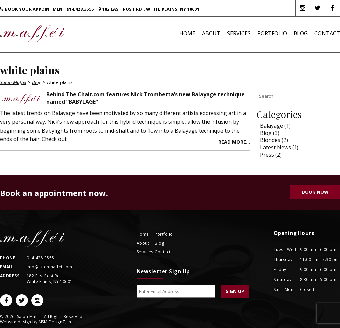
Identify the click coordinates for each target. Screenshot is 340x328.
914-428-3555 (40, 258)
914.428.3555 (80, 9)
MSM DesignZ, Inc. (57, 322)
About (211, 33)
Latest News (275, 147)
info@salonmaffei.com (49, 267)
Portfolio (272, 33)
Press (267, 154)
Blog (301, 33)
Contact (327, 33)
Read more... (234, 142)
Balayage (271, 125)
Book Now (315, 192)
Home (187, 33)
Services (239, 33)
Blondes (270, 140)
